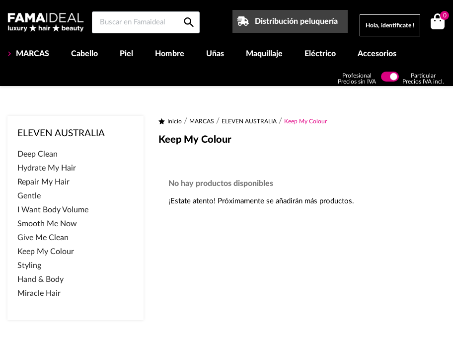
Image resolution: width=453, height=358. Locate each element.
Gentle (29, 196)
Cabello (84, 54)
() (443, 16)
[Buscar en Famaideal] (146, 22)
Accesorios (377, 54)
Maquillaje (264, 54)
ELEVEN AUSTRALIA (61, 133)
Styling (29, 265)
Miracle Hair (39, 293)
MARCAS (31, 54)
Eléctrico (320, 54)
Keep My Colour (45, 252)
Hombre (169, 54)
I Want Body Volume (52, 210)
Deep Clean (37, 154)
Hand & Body (40, 279)
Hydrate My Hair (46, 168)
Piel (126, 54)
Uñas (215, 54)
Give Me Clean (43, 238)
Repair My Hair (43, 182)
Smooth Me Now (47, 224)
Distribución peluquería (296, 21)
